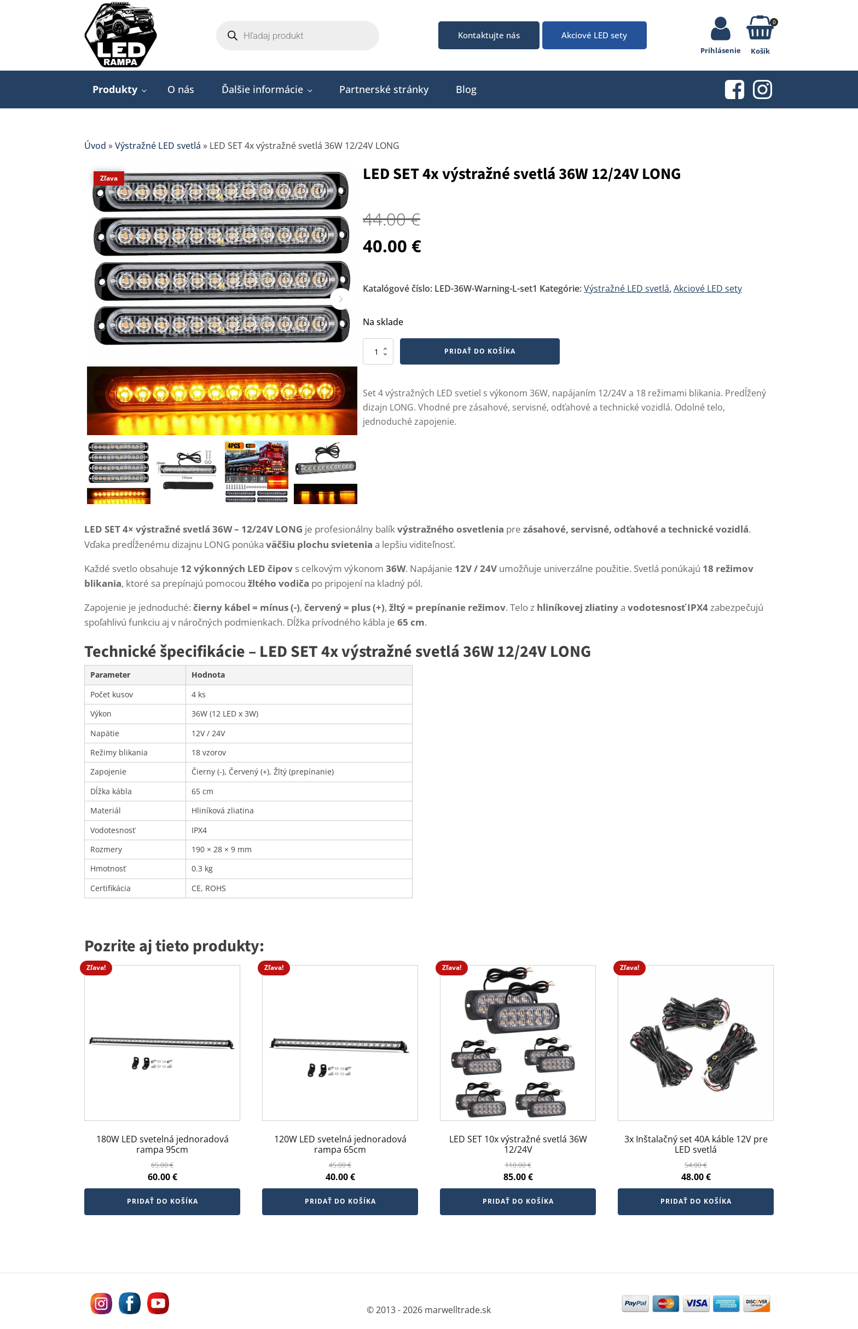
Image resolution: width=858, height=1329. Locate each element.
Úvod (95, 149)
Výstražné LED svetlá (158, 149)
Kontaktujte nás (483, 37)
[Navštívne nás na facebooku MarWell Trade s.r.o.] (128, 1307)
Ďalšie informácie (262, 93)
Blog (466, 93)
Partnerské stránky (383, 93)
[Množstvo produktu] (378, 355)
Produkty (114, 93)
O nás (180, 93)
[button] (760, 32)
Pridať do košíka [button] (162, 1205)
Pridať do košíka (479, 355)
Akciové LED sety (597, 37)
